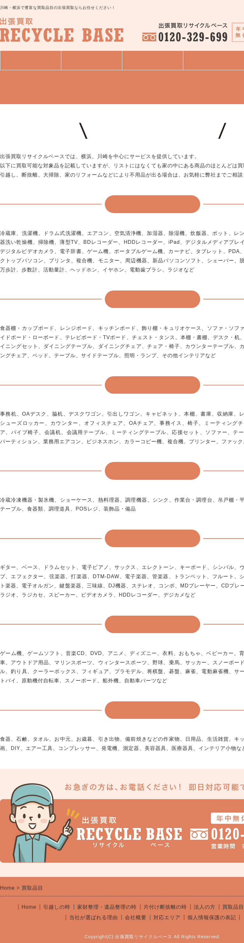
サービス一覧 (91, 63)
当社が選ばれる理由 (93, 917)
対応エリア (166, 917)
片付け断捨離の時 (165, 907)
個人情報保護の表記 (211, 917)
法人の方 (204, 907)
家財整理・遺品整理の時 (107, 907)
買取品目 (152, 60)
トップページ (30, 60)
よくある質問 (213, 60)
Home (29, 907)
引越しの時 (56, 907)
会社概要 (135, 917)
